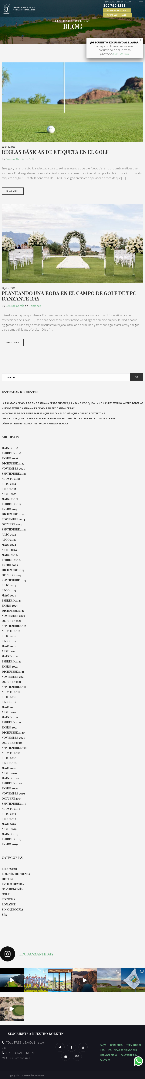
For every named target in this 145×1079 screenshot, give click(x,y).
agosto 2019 (11, 808)
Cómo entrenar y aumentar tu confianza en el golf (35, 423)
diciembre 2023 (13, 570)
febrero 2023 (11, 600)
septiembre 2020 (14, 748)
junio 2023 (9, 590)
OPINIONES (116, 1045)
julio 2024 (9, 534)
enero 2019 (10, 844)
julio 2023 (9, 585)
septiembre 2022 (14, 626)
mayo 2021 (8, 707)
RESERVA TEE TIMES (117, 10)
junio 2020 (9, 763)
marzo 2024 (10, 555)
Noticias (8, 899)
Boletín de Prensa (16, 874)
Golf (31, 159)
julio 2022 (9, 636)
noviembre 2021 (13, 676)
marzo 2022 (10, 656)
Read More (12, 191)
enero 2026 (10, 458)
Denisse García (14, 159)
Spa (4, 914)
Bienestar (9, 869)
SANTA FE (105, 1060)
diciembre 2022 (13, 610)
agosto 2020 (11, 753)
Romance (35, 306)
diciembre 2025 (13, 463)
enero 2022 (10, 666)
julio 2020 (9, 758)
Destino (8, 879)
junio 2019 (9, 819)
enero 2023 (10, 605)
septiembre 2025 (14, 473)
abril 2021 (9, 712)
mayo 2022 (9, 646)
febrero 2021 (11, 722)
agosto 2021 (11, 692)
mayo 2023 (9, 595)
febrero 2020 (12, 783)
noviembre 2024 (13, 519)
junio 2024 (9, 539)
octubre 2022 (11, 621)
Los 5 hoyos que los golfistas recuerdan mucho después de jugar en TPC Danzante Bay (58, 418)
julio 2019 (9, 814)
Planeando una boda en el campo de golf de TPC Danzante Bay (69, 296)
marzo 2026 (10, 448)
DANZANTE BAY (129, 1055)
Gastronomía (12, 889)
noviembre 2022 (13, 616)
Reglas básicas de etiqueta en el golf (55, 151)
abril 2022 (9, 651)
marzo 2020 (10, 778)
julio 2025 (9, 484)
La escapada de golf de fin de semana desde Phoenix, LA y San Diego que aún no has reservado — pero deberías (72, 403)
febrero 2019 (11, 839)
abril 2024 (9, 550)
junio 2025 (9, 489)
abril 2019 (9, 829)
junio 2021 (9, 702)
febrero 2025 (11, 504)
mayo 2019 (9, 824)
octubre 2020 (12, 742)
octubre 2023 (11, 575)
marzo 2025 (10, 499)
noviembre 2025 (13, 468)
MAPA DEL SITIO (108, 1055)
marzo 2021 (10, 717)
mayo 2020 (9, 768)
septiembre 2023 (14, 580)
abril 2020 (9, 773)
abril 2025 (9, 494)
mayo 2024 (9, 544)
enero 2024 (10, 565)
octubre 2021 (11, 682)
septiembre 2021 (14, 687)
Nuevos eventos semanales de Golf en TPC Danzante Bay (38, 408)
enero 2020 (10, 788)
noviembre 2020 (13, 737)
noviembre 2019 (13, 793)
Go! (137, 377)
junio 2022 (9, 641)
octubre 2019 (12, 798)
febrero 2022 (11, 661)
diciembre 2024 (13, 514)
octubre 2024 (12, 524)
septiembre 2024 (14, 529)
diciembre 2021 (13, 671)
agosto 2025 (11, 478)
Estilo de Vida (13, 884)
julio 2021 (9, 697)
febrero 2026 (12, 453)
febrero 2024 (12, 560)
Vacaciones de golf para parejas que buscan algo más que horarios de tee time (53, 413)
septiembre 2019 (14, 803)
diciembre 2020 (13, 732)
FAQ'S (103, 1045)
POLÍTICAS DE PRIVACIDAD (122, 1050)
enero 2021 (9, 727)
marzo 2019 (10, 834)
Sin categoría (12, 909)
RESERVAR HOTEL (117, 15)
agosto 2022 (11, 631)
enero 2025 (10, 509)
